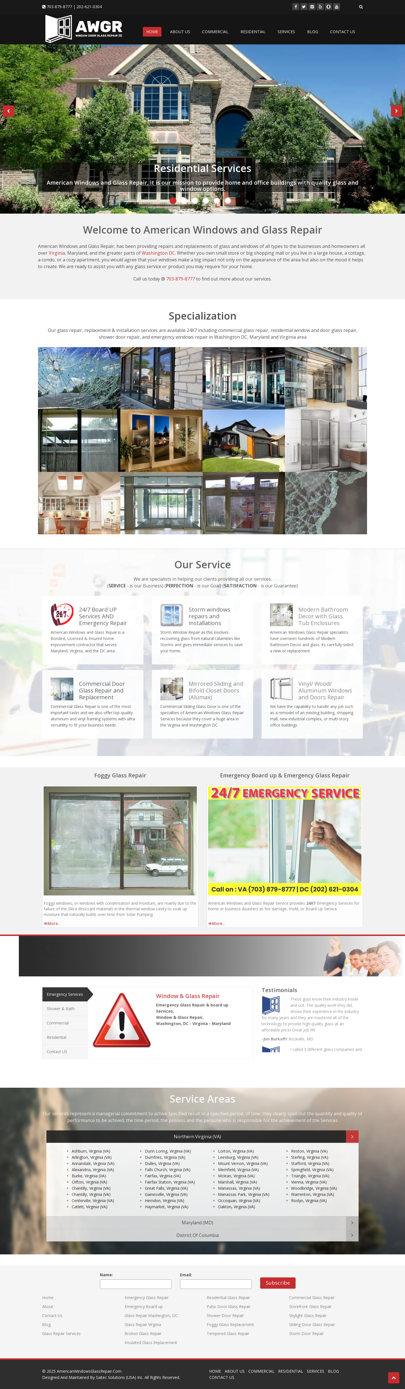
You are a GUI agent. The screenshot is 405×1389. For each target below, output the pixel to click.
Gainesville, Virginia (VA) (166, 1186)
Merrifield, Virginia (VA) (238, 1162)
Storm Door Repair (306, 1333)
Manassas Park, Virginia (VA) (243, 1186)
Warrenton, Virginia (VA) (312, 1186)
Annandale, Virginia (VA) (93, 1156)
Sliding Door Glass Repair (312, 1324)
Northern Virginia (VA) (197, 1133)
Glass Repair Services (61, 1333)
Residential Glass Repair (228, 1297)
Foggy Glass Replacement (230, 1324)
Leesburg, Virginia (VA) (238, 1149)
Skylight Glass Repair (308, 1315)
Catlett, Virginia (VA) (89, 1199)
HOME (152, 31)
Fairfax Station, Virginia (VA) (170, 1174)
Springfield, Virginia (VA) (312, 1162)
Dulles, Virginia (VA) (162, 1156)
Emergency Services (65, 990)
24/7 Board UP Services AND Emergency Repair (103, 612)
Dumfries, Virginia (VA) (165, 1149)
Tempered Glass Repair (228, 1333)
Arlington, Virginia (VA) (92, 1149)
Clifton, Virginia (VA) (89, 1174)
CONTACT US (342, 31)
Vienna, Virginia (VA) (309, 1174)
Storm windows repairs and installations (209, 612)
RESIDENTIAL (253, 31)
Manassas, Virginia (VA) (239, 1180)
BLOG (312, 31)
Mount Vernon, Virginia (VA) (243, 1156)
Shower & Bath (61, 1005)
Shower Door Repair (225, 1315)
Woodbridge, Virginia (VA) (314, 1180)
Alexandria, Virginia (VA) (93, 1162)
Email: (186, 1274)
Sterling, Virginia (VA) (309, 1149)
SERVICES (286, 31)
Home (47, 1297)
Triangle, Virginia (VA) (310, 1168)
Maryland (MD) (197, 1219)
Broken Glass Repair (143, 1333)
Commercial (58, 1019)
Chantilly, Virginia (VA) (91, 1180)
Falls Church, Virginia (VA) (167, 1162)
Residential (56, 1033)
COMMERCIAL (215, 31)
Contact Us (52, 1315)
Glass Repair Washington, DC (151, 1315)
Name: (106, 1274)
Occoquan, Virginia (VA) (239, 1193)
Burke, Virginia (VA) (89, 1168)
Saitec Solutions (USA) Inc (119, 1377)
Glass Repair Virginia (143, 1324)
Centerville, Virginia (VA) (93, 1193)
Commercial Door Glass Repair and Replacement (102, 686)
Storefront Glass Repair (310, 1306)
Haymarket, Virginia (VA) (166, 1199)
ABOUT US (180, 31)
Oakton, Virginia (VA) (236, 1199)
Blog (46, 1324)
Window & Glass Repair (188, 992)
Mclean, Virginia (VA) (236, 1168)
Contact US (57, 1048)
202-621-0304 (89, 6)
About (47, 1306)
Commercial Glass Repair (312, 1297)
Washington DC (158, 253)
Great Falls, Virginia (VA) (166, 1180)
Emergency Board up (144, 1306)
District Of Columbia (197, 1231)
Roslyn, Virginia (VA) (309, 1193)
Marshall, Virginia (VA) (237, 1174)
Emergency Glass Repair (146, 1297)
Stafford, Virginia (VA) (310, 1156)
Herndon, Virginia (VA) (164, 1193)
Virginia (57, 253)
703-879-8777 (59, 6)
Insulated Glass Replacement (151, 1342)
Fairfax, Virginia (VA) (163, 1168)
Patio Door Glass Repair (229, 1306)
